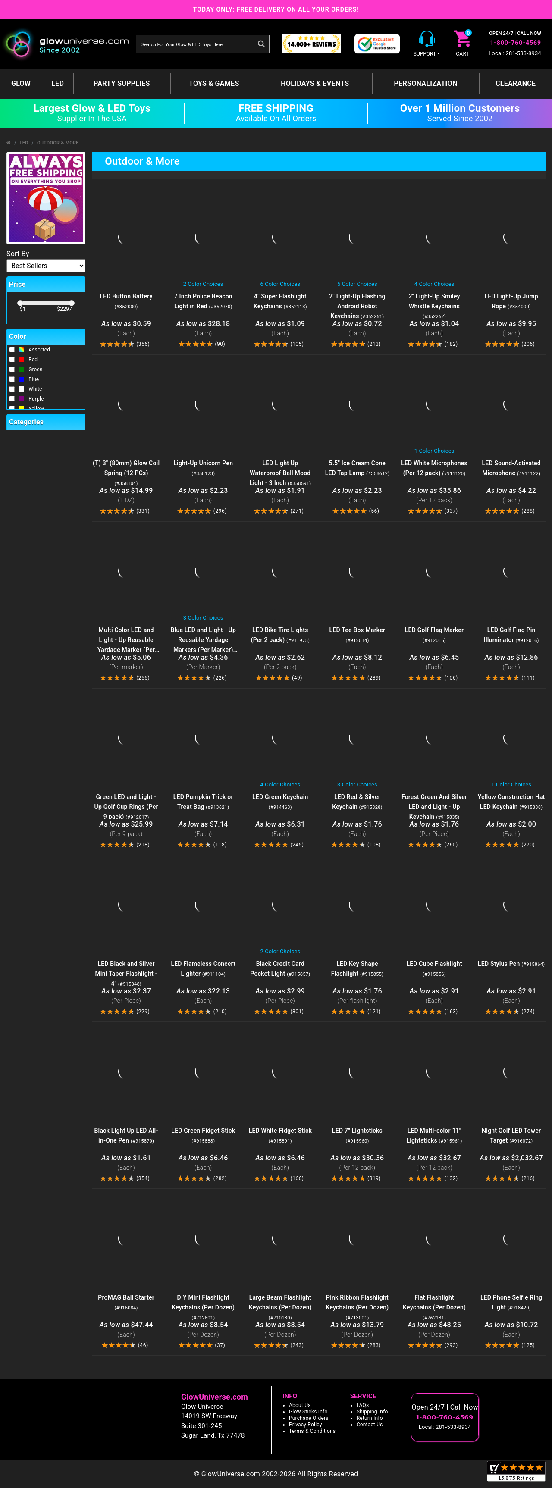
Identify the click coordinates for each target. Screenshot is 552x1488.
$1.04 (434, 329)
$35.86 (434, 495)
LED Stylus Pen (511, 963)
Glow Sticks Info (308, 1412)
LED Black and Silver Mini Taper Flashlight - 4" (126, 973)
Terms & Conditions (312, 1431)
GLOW (21, 83)
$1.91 (280, 495)
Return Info (370, 1418)
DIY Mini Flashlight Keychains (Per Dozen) (203, 1307)
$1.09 (280, 329)
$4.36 (203, 662)
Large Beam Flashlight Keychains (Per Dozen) (280, 1307)
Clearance (516, 83)
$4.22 (511, 495)
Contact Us (370, 1425)
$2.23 (203, 495)
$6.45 (434, 662)
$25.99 (126, 829)
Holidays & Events (315, 83)
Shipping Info (372, 1412)
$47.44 (126, 1330)
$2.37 (126, 996)
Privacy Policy (305, 1425)
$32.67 (434, 1163)
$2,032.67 (511, 1163)
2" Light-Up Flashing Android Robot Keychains (357, 306)
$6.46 (203, 1163)
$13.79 (357, 1330)
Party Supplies (122, 83)
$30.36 (357, 1163)
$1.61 (126, 1163)
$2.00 (511, 829)
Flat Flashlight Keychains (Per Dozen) (434, 1307)
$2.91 (434, 996)
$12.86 (511, 662)
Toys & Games (214, 83)
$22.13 (203, 996)
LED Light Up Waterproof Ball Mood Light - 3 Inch (280, 473)
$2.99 (280, 996)
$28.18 (203, 329)
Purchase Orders (309, 1418)
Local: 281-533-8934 (515, 53)
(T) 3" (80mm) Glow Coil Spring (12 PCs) (126, 473)
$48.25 (434, 1330)
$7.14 (203, 829)
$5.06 (126, 662)
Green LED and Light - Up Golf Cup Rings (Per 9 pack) (126, 806)
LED (57, 83)
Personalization (426, 83)
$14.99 (126, 495)
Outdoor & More (58, 143)
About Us (300, 1405)
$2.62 (280, 662)
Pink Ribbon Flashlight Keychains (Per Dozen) (357, 1307)
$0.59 (126, 329)
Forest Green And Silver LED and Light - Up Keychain (434, 806)
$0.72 (357, 329)
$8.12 (357, 662)
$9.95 (511, 329)
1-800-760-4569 (515, 42)
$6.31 (280, 829)
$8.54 (203, 1330)
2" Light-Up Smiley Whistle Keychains (434, 306)
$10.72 (511, 1330)
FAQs (363, 1405)
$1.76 (357, 829)
